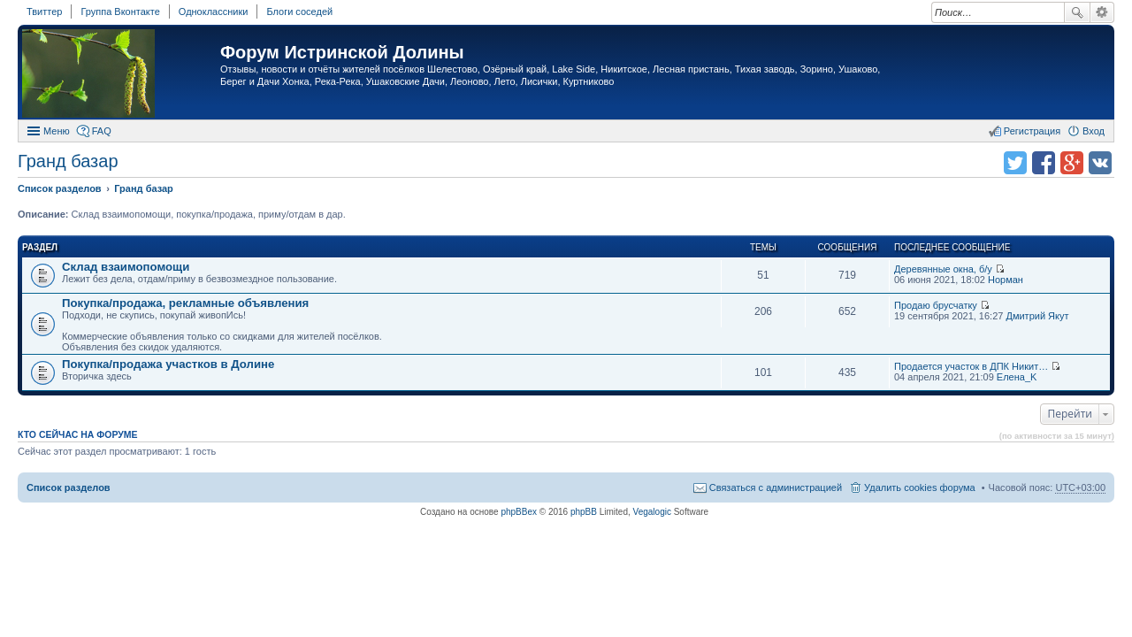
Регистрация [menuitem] (1032, 131)
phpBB (583, 512)
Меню (56, 131)
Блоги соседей (299, 11)
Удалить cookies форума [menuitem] (919, 487)
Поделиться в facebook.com (1043, 162)
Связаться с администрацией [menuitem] (775, 487)
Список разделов (69, 487)
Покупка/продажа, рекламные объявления (185, 303)
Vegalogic (652, 512)
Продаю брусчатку (935, 305)
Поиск (1077, 12)
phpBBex (519, 512)
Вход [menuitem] (1093, 131)
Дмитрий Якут (1037, 316)
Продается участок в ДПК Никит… (971, 366)
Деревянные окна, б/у (943, 269)
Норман (1005, 279)
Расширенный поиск (1102, 12)
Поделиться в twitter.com (1015, 162)
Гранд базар (68, 161)
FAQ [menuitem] (101, 131)
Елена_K (1017, 377)
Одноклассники (214, 11)
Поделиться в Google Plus (1071, 162)
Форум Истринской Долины (342, 52)
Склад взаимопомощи (125, 266)
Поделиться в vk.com (1100, 162)
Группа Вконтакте (119, 11)
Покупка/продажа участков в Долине (168, 364)
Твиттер (44, 11)
